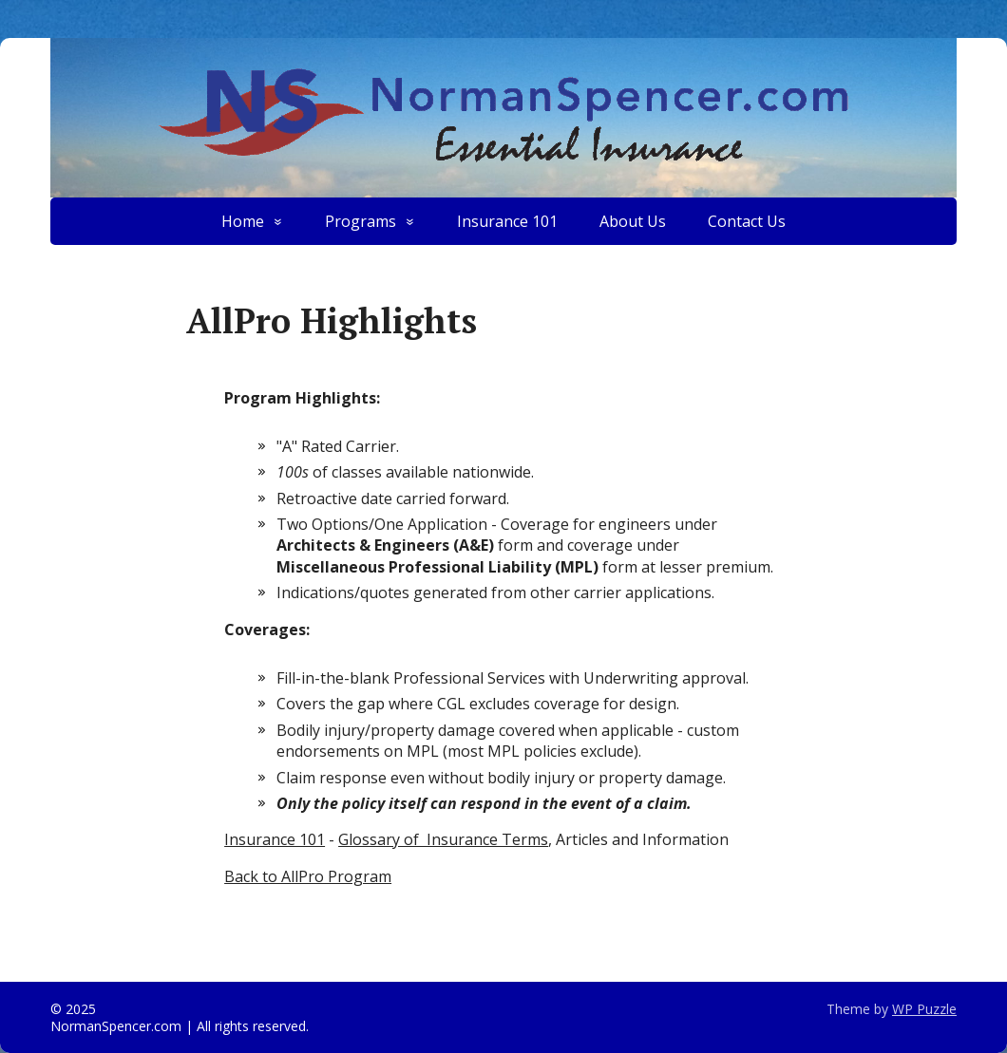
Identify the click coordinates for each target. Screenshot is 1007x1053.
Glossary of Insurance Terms (443, 839)
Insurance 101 (507, 221)
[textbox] (527, 517)
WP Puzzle (924, 1009)
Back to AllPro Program (307, 876)
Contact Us (747, 221)
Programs (360, 221)
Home (242, 221)
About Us (632, 221)
